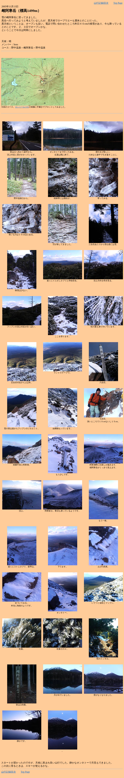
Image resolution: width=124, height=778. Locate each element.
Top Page (117, 3)
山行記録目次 (101, 3)
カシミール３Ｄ (22, 107)
